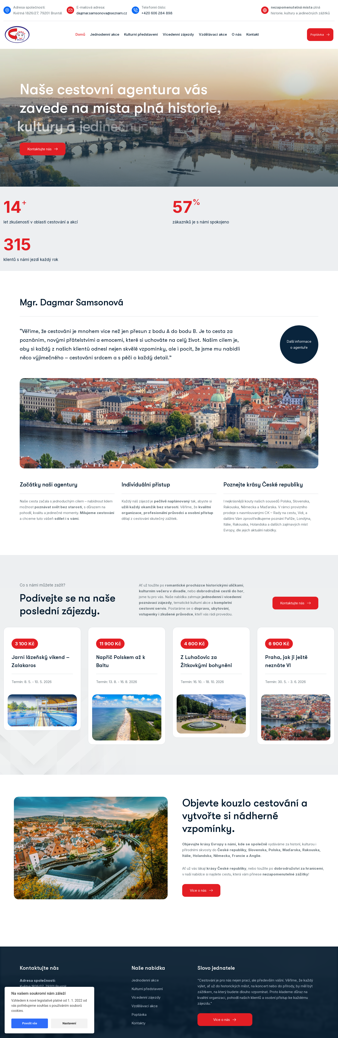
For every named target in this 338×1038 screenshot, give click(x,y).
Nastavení (69, 1023)
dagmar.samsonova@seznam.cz (101, 13)
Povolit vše (29, 1023)
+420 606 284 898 (156, 13)
